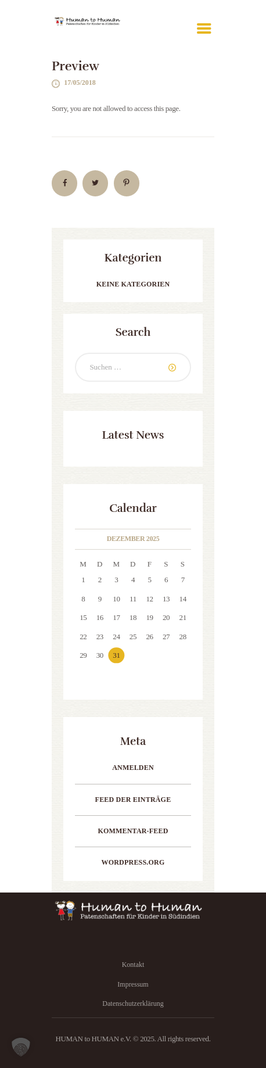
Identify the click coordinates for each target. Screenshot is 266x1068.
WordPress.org (133, 862)
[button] (21, 1047)
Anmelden (133, 768)
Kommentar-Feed (133, 831)
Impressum (132, 984)
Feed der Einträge (133, 799)
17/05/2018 (80, 82)
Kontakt (133, 965)
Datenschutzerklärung (132, 1003)
